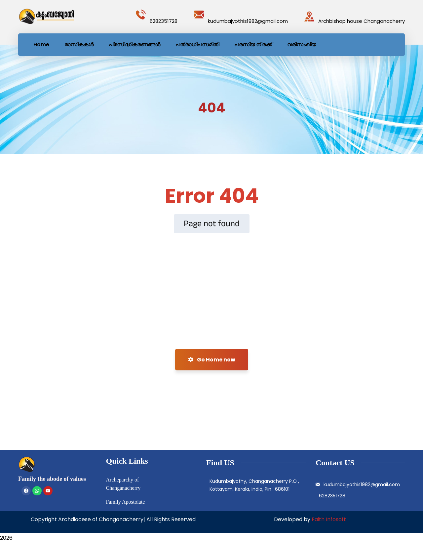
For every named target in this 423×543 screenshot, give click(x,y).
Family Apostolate (125, 502)
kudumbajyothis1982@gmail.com (248, 21)
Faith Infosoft (329, 519)
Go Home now (211, 359)
